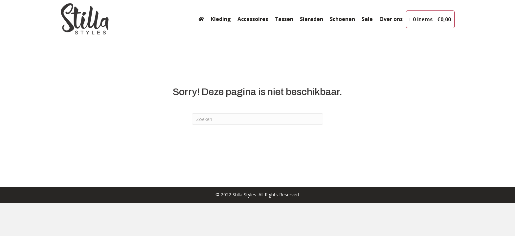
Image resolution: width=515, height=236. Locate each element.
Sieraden (311, 19)
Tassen (284, 19)
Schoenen (342, 19)
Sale (367, 19)
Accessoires (252, 19)
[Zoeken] (257, 119)
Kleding (221, 19)
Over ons (391, 19)
